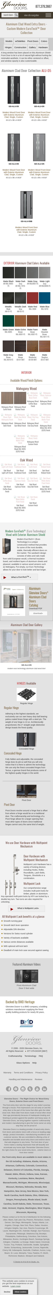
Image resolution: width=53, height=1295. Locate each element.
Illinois (22, 1202)
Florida (36, 1198)
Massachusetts (10, 1211)
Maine (31, 1206)
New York (44, 1219)
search (9, 15)
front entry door (13, 1133)
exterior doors (44, 1168)
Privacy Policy (41, 1101)
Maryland (39, 1206)
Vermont (12, 1236)
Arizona (42, 1189)
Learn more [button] (15, 1286)
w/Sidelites (20, 41)
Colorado (30, 1194)
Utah (4, 1236)
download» (38, 641)
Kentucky (12, 1206)
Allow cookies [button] (20, 1292)
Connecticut (41, 1194)
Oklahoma (43, 1223)
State (28, 1232)
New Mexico (32, 1219)
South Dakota (19, 1232)
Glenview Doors (11, 1127)
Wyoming (31, 1240)
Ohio (35, 1223)
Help (34, 1091)
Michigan (22, 1211)
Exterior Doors (22, 1129)
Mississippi (44, 1211)
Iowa (36, 1202)
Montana (19, 1215)
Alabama (27, 1189)
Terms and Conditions (23, 1101)
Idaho (15, 1202)
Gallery (32, 47)
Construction (20, 47)
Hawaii (8, 1202)
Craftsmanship (15, 1084)
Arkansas (10, 1194)
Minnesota (33, 1211)
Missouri (10, 1215)
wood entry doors (28, 1168)
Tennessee (37, 1232)
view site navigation (31, 15)
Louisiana (22, 1206)
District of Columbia (23, 1198)
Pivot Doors (32, 41)
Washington (31, 1236)
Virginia (20, 1236)
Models (9, 41)
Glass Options (23, 1091)
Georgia (45, 1198)
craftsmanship (44, 1148)
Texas (46, 1232)
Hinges (8, 47)
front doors (24, 1141)
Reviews (38, 1107)
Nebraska (29, 1215)
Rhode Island (34, 1228)
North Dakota (25, 1223)
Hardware (43, 47)
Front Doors (38, 1129)
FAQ (41, 1084)
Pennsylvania (20, 1228)
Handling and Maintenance (20, 1107)
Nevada (38, 1215)
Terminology (30, 1084)
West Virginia (44, 1236)
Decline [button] (7, 1292)
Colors (44, 41)
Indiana (29, 1202)
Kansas (43, 1202)
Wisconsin (21, 1240)
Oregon (9, 1228)
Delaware (8, 1198)
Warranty (7, 1101)
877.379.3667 (43, 6)
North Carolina (11, 1223)
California (20, 1194)
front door (38, 1170)
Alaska (35, 1189)
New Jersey (20, 1219)
